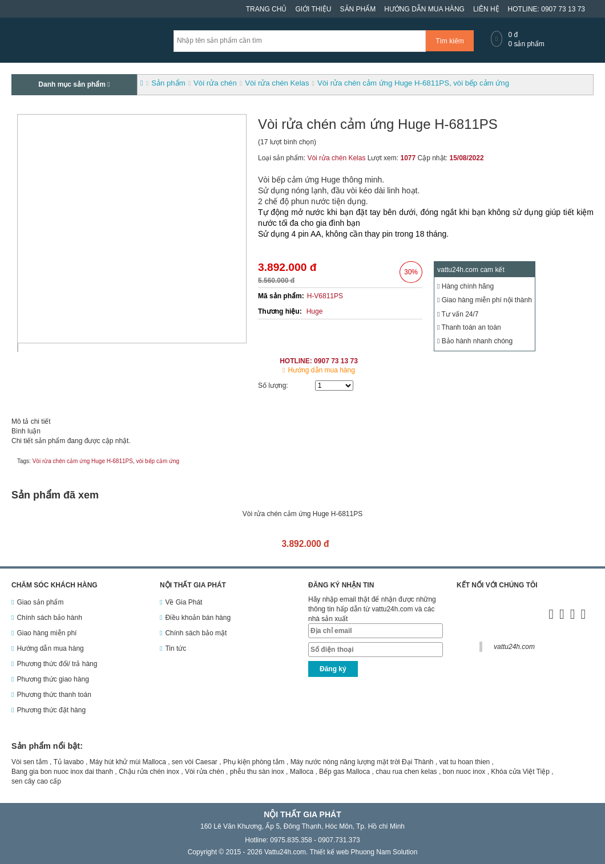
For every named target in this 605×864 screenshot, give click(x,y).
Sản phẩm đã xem (55, 495)
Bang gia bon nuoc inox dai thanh (62, 772)
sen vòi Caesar (194, 762)
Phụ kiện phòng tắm (254, 762)
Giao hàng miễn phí (46, 633)
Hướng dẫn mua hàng (424, 9)
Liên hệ (486, 9)
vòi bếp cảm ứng (157, 461)
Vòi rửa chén (204, 772)
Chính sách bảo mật (196, 633)
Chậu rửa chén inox (149, 772)
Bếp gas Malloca (344, 772)
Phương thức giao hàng (52, 679)
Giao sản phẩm (40, 602)
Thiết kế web (329, 852)
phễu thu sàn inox (257, 772)
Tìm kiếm (449, 41)
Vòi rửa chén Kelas (336, 158)
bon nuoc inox (464, 772)
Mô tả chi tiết (31, 421)
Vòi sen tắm (29, 762)
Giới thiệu (313, 9)
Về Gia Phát (183, 602)
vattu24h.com (514, 647)
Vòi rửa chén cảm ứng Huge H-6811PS (83, 461)
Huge (314, 311)
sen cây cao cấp (36, 781)
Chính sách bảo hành (49, 618)
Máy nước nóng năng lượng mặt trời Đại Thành (362, 762)
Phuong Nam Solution (384, 852)
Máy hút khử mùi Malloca (128, 762)
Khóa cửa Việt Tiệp (520, 772)
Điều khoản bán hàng (198, 618)
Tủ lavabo (69, 762)
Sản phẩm (358, 9)
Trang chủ (266, 9)
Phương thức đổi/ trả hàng (57, 664)
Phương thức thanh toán (54, 695)
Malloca (301, 772)
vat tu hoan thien (464, 762)
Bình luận (26, 431)
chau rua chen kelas (406, 772)
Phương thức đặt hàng (51, 710)
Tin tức (175, 648)
